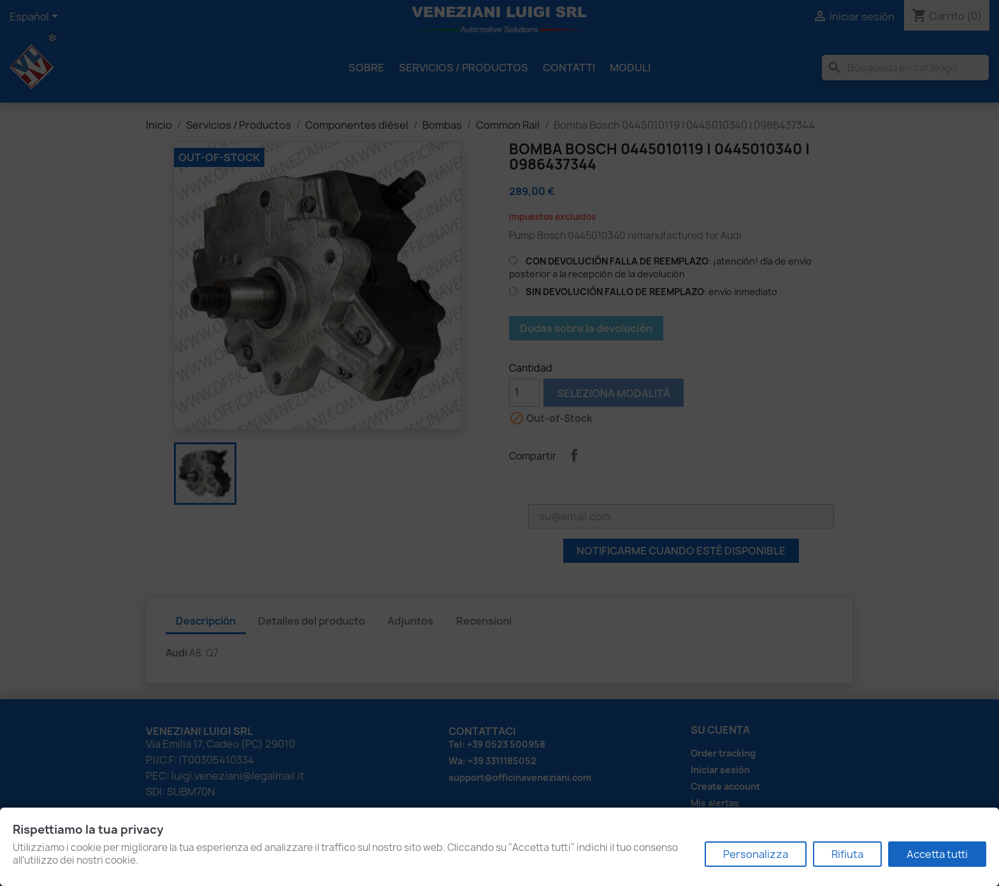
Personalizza (755, 854)
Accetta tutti (937, 854)
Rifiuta (847, 854)
